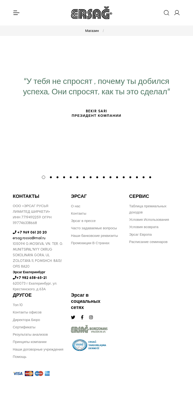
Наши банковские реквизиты (94, 236)
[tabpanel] (96, 140)
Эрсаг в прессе (83, 221)
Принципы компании (30, 342)
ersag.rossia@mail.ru (29, 238)
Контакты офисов (27, 312)
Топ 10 (18, 305)
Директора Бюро (26, 320)
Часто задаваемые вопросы (94, 228)
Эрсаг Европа (140, 234)
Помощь (19, 357)
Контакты (78, 213)
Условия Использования (149, 219)
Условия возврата (143, 227)
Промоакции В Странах (90, 243)
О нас (75, 206)
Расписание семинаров (148, 242)
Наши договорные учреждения (38, 349)
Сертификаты (24, 327)
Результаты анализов (30, 334)
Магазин (92, 31)
